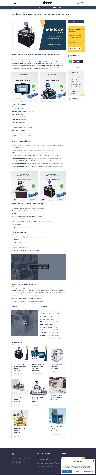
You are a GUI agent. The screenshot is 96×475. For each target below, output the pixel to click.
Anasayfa (28, 8)
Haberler (61, 8)
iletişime (36, 298)
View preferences (88, 471)
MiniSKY (13, 62)
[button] (93, 461)
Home (12, 12)
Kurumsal (37, 8)
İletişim (69, 8)
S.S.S (54, 8)
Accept (67, 471)
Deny (77, 471)
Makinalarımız (46, 8)
